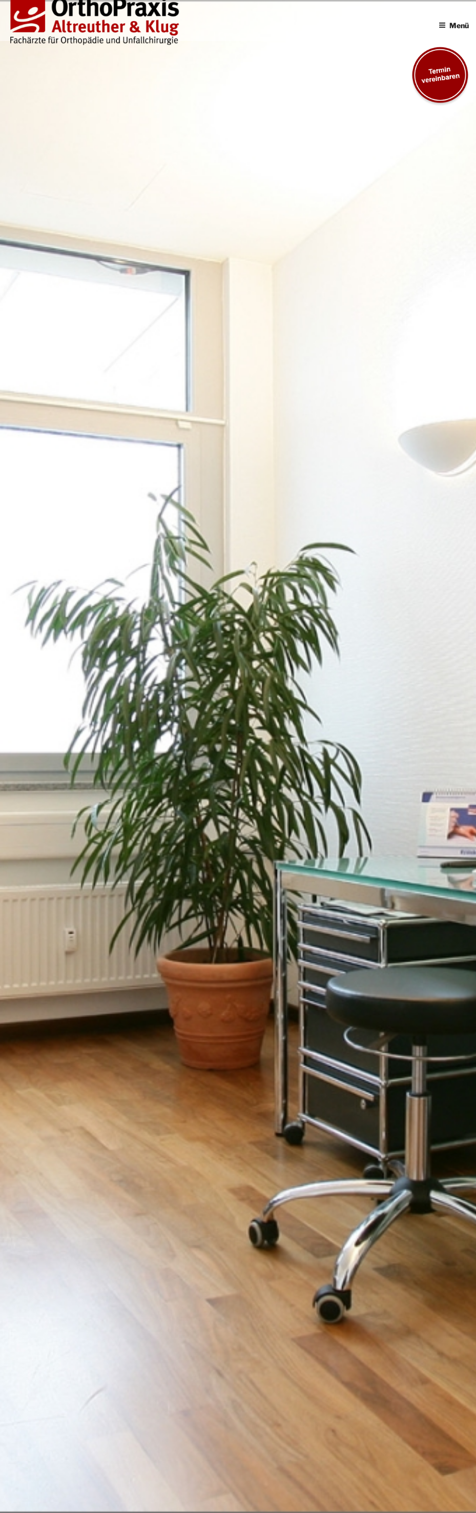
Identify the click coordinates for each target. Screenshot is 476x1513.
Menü (454, 25)
